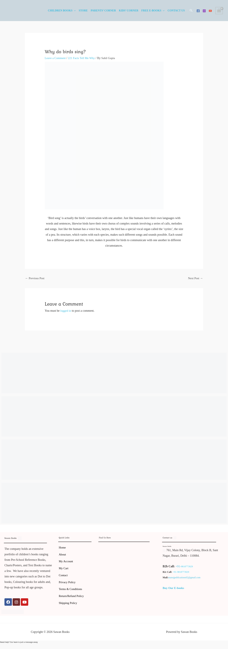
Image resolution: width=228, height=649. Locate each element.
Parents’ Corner (103, 10)
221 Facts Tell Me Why (83, 58)
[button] (191, 10)
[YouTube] (210, 11)
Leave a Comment (56, 58)
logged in (65, 311)
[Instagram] (204, 11)
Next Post (195, 278)
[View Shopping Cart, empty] (219, 10)
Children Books (60, 10)
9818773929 (187, 567)
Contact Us (176, 10)
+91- (178, 566)
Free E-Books (151, 10)
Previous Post (35, 278)
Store (83, 10)
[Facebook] (198, 11)
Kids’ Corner (128, 10)
